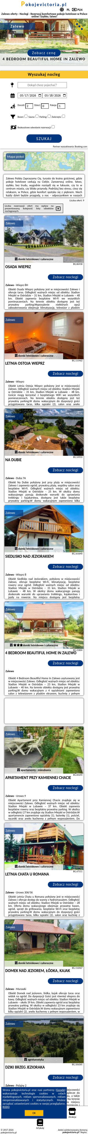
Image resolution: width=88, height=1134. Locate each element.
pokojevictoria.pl (44, 4)
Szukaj (44, 138)
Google (61, 1090)
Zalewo (10, 223)
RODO (6, 1107)
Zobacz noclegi (65, 277)
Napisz (83, 1132)
